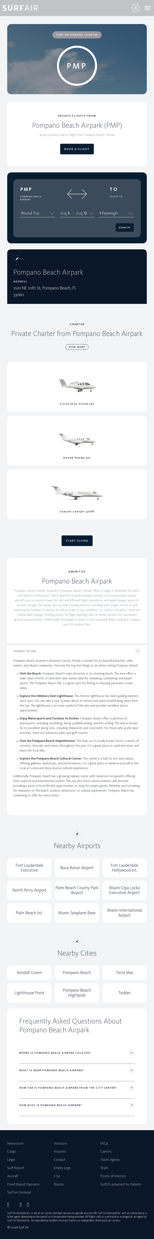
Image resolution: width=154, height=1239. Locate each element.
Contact (59, 1160)
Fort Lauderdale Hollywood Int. (124, 868)
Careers (105, 1152)
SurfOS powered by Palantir (120, 1184)
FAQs (104, 1144)
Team (104, 1168)
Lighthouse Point (29, 992)
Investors (60, 1144)
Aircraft (12, 1176)
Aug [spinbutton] (63, 213)
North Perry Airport (29, 890)
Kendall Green (29, 972)
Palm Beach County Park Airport (77, 890)
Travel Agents (110, 1160)
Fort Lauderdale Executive (29, 868)
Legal (11, 1160)
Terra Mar (124, 972)
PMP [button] (26, 189)
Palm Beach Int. (29, 912)
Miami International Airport (124, 912)
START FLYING (77, 540)
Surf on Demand (19, 1192)
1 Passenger (116, 213)
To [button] (114, 189)
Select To (116, 196)
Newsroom (15, 1144)
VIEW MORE (77, 347)
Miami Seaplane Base (77, 912)
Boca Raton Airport (77, 867)
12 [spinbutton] (85, 213)
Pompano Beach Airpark (31, 198)
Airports (60, 1152)
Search (125, 227)
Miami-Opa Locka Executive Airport (124, 890)
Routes (59, 1184)
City (57, 1176)
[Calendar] (91, 213)
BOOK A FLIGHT (77, 149)
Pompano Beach (77, 972)
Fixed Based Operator (23, 1184)
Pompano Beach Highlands (77, 992)
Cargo (11, 1152)
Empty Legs (62, 1168)
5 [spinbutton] (69, 213)
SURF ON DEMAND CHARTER (77, 34)
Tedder (124, 992)
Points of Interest (113, 1176)
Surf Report (15, 1168)
